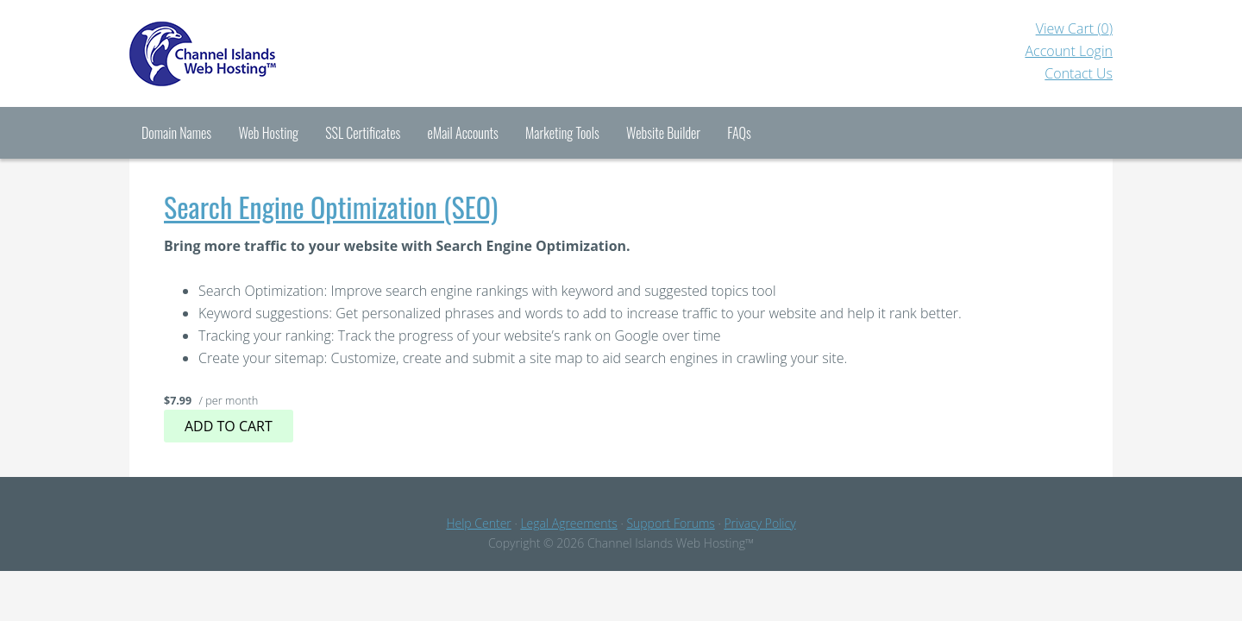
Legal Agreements (568, 523)
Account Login (1069, 50)
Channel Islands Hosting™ (267, 53)
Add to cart (229, 426)
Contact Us (1078, 73)
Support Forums (670, 523)
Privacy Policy (759, 523)
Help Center (478, 523)
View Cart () (1074, 28)
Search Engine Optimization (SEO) (331, 206)
